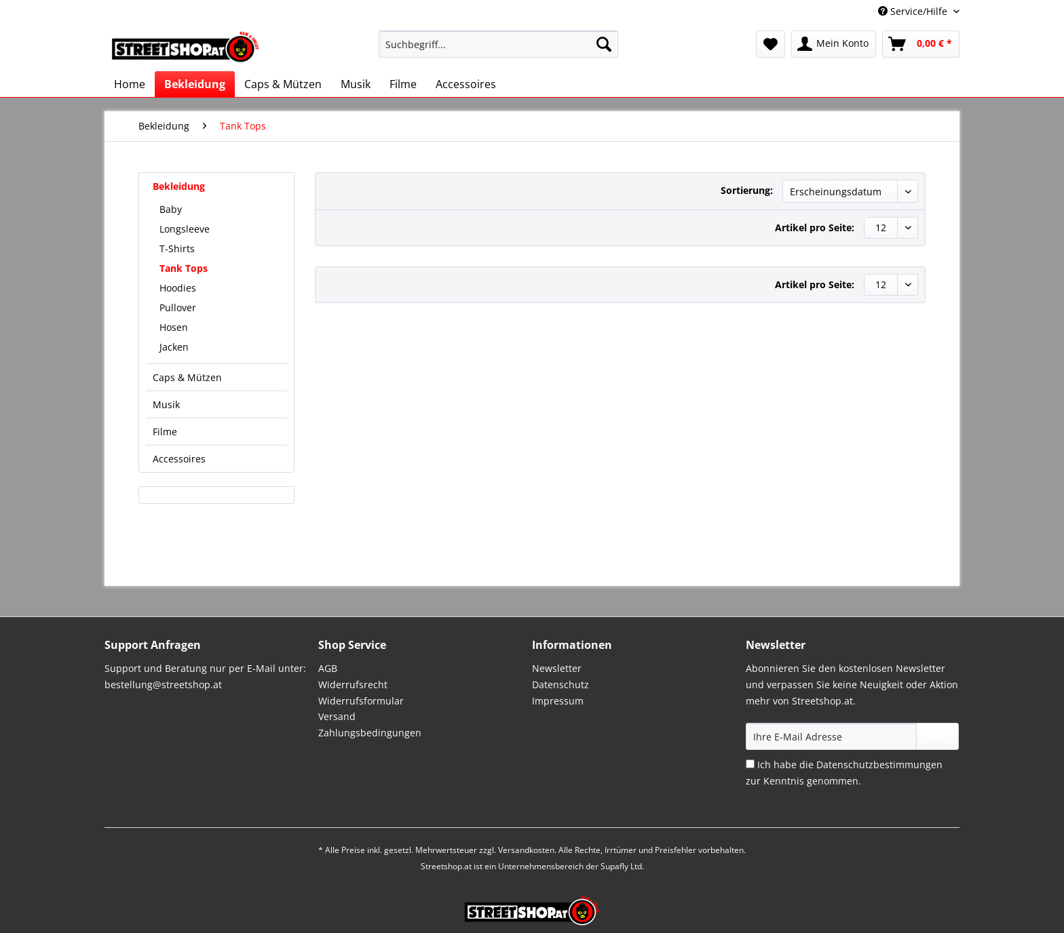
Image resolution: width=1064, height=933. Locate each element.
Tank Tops (183, 268)
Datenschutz (560, 684)
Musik (166, 404)
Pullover (177, 307)
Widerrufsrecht (352, 684)
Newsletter (557, 668)
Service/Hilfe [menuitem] (914, 11)
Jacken (174, 346)
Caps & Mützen (187, 377)
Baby (170, 209)
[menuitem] (498, 51)
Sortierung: (747, 190)
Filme (165, 431)
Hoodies (177, 287)
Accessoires (179, 458)
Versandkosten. (527, 850)
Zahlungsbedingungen (369, 732)
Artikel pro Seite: (814, 227)
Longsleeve (184, 228)
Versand (337, 716)
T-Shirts (177, 248)
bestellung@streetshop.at (163, 684)
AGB (327, 668)
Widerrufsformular (361, 700)
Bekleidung (179, 186)
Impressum (558, 700)
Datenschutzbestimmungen (879, 764)
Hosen (173, 327)
